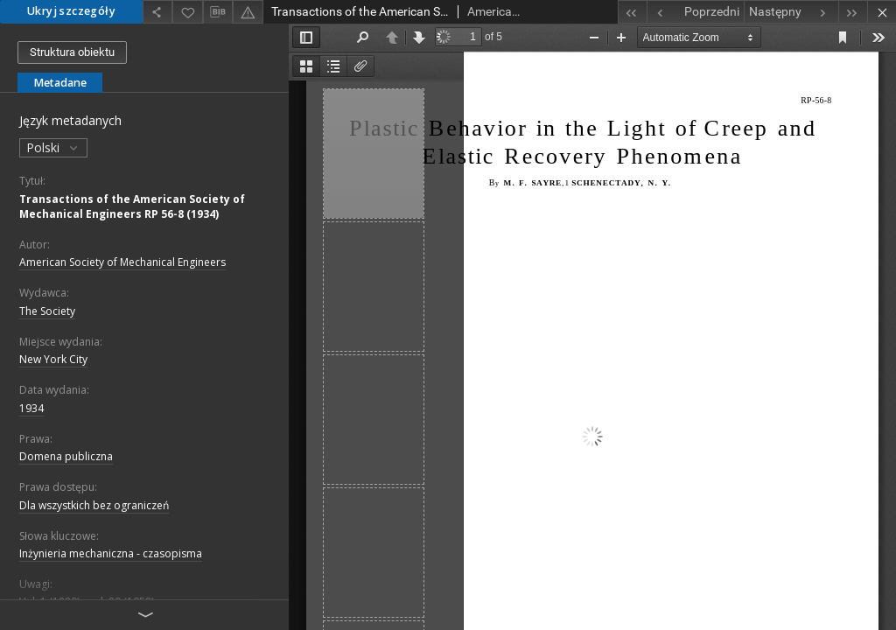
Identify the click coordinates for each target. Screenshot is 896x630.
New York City (53, 359)
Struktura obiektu (72, 52)
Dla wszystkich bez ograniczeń (94, 505)
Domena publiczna (66, 456)
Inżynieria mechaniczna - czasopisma (110, 553)
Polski (53, 147)
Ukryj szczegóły (71, 11)
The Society (47, 311)
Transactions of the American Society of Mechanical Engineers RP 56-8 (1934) (132, 206)
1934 (31, 408)
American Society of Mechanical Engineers (122, 262)
